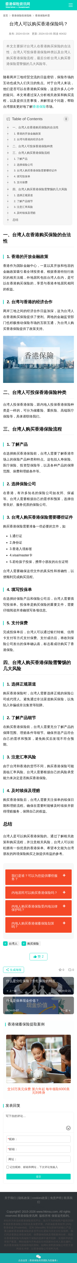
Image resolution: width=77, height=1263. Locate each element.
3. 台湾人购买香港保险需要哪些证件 (35, 170)
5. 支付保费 (20, 182)
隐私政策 (24, 1198)
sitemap (41, 1206)
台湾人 (13, 943)
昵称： (12, 1139)
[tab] (38, 877)
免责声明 (56, 1198)
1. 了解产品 (20, 158)
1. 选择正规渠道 (23, 195)
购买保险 (33, 943)
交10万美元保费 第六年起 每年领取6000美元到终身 (38, 1090)
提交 (38, 1176)
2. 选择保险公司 (23, 164)
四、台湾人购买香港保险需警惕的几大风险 (40, 189)
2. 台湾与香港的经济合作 (28, 139)
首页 (5, 15)
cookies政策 (40, 1198)
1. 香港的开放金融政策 (27, 133)
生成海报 (13, 970)
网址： (12, 1159)
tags (33, 1206)
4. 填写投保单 (22, 176)
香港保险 (39, 106)
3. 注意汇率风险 (23, 206)
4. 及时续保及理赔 (24, 212)
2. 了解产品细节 (23, 201)
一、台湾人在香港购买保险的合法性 (36, 127)
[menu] (70, 5)
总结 (15, 219)
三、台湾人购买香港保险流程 (31, 152)
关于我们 (10, 1198)
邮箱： (12, 1149)
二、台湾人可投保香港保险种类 (33, 146)
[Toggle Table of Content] (66, 119)
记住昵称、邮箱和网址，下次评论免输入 (32, 1167)
